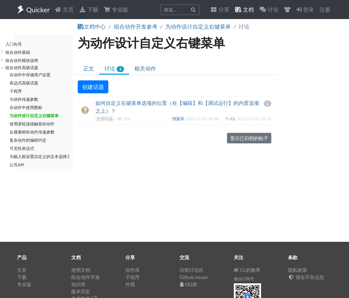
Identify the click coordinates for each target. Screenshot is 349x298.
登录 (305, 9)
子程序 (16, 91)
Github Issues (194, 277)
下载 (88, 9)
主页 (64, 9)
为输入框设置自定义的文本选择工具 (39, 156)
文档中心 (92, 26)
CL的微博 (247, 270)
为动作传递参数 (24, 99)
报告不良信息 (306, 277)
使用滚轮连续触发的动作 (32, 123)
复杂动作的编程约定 (28, 140)
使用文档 (80, 270)
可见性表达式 (22, 148)
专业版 (116, 9)
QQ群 (188, 284)
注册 (324, 9)
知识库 (78, 284)
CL (233, 118)
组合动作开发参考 (135, 26)
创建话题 (93, 86)
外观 (130, 284)
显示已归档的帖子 (249, 138)
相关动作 (145, 68)
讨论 (114, 68)
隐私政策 (297, 270)
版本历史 (80, 291)
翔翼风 (178, 118)
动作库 (132, 270)
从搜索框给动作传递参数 (32, 132)
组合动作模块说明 (21, 60)
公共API (17, 164)
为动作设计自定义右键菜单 (198, 26)
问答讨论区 (191, 270)
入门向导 (13, 44)
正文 (88, 68)
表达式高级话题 (24, 82)
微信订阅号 (244, 278)
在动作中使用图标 (26, 107)
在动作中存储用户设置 (30, 74)
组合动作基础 (17, 52)
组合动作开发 (85, 277)
